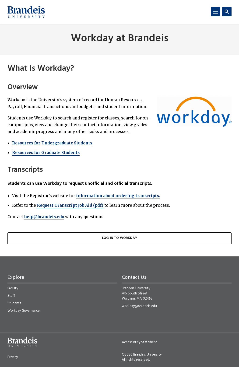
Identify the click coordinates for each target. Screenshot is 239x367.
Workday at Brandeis (119, 39)
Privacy (12, 357)
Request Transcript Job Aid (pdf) (70, 205)
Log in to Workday (119, 238)
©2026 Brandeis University (142, 354)
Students (14, 303)
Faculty (12, 288)
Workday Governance (23, 311)
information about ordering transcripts (118, 195)
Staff (11, 296)
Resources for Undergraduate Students (52, 143)
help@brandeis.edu (44, 216)
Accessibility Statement (139, 342)
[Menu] (215, 11)
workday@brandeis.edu (139, 306)
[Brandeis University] (26, 12)
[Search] (227, 11)
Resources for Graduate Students (46, 152)
